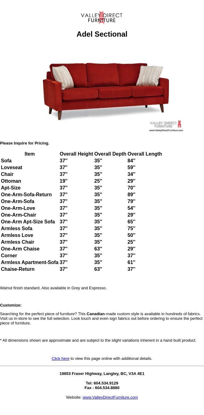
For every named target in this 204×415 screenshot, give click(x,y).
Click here (61, 358)
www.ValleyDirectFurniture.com (110, 397)
